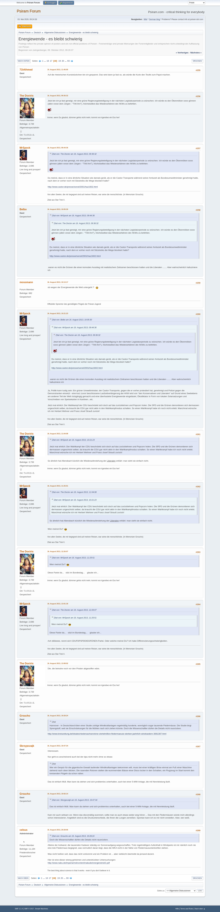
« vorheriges (182, 52)
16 (48, 61)
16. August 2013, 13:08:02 (57, 663)
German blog (154, 19)
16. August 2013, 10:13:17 (57, 282)
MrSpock (25, 147)
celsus (24, 829)
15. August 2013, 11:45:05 (57, 69)
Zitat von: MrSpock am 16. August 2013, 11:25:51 (73, 558)
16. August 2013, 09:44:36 (57, 148)
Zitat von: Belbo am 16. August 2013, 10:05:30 (72, 320)
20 (63, 61)
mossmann (26, 282)
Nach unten (24, 61)
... (45, 61)
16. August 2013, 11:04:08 (57, 434)
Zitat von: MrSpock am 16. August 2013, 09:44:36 (73, 216)
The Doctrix (27, 95)
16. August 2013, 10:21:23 (57, 313)
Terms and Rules (186, 909)
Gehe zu (160, 890)
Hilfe (177, 909)
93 (68, 61)
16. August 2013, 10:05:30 (57, 209)
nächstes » (195, 52)
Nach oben (23, 878)
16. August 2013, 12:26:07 (57, 551)
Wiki (145, 19)
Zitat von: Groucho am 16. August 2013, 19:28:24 (73, 836)
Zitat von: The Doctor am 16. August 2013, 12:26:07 (74, 610)
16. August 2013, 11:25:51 (57, 486)
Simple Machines (41, 909)
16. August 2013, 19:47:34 (57, 746)
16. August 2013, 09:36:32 (57, 96)
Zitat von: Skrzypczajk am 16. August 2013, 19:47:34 (74, 800)
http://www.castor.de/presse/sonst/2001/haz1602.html (73, 187)
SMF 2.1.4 (19, 909)
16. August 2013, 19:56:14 (57, 794)
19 (59, 61)
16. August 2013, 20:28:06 (57, 830)
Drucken (197, 61)
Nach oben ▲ (200, 909)
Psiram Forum (29, 11)
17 (51, 61)
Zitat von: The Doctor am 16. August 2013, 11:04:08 (74, 492)
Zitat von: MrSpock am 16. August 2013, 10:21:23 (73, 440)
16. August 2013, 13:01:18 (57, 604)
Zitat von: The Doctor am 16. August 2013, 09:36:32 (74, 154)
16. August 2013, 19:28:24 (57, 716)
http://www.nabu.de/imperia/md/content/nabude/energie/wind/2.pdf (79, 863)
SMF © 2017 (29, 909)
